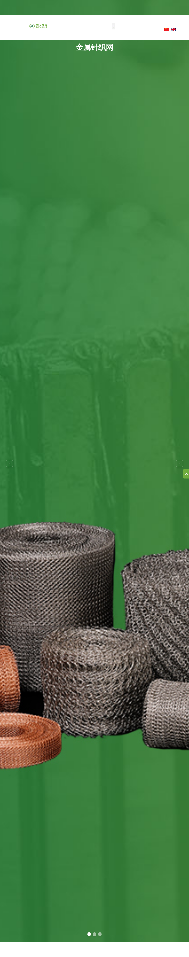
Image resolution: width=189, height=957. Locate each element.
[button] (113, 26)
